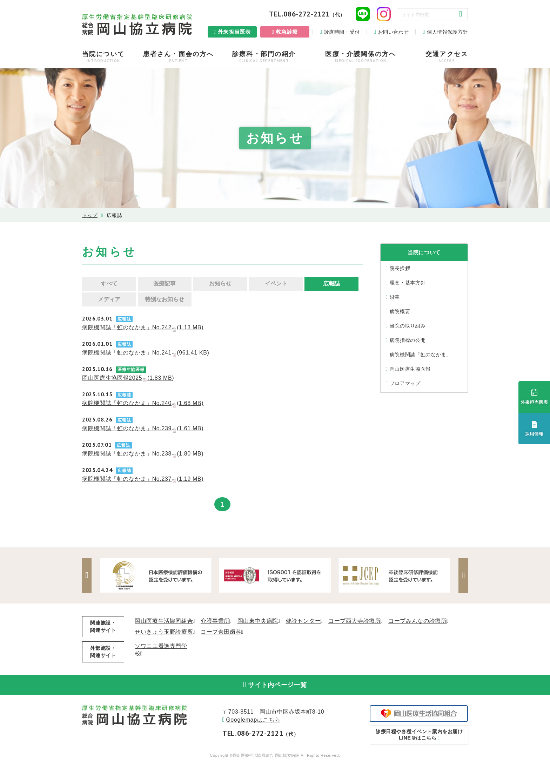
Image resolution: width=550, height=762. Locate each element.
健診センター (303, 621)
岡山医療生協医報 (410, 369)
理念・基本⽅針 (407, 282)
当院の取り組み (407, 326)
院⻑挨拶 (400, 268)
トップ (90, 215)
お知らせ (220, 283)
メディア (109, 299)
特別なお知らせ (164, 299)
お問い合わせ (393, 32)
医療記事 (164, 283)
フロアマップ (405, 383)
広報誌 (331, 283)
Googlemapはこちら (253, 721)
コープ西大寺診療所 (354, 621)
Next (462, 575)
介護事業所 (215, 621)
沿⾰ (395, 297)
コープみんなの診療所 (417, 621)
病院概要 (400, 311)
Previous (87, 575)
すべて (109, 283)
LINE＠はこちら (419, 736)
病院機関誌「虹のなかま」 (420, 354)
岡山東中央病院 (257, 621)
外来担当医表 (234, 32)
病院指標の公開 (407, 340)
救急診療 (287, 32)
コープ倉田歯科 (221, 632)
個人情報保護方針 (447, 32)
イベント (276, 283)
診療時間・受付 (342, 32)
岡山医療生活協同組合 (164, 621)
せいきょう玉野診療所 (164, 632)
